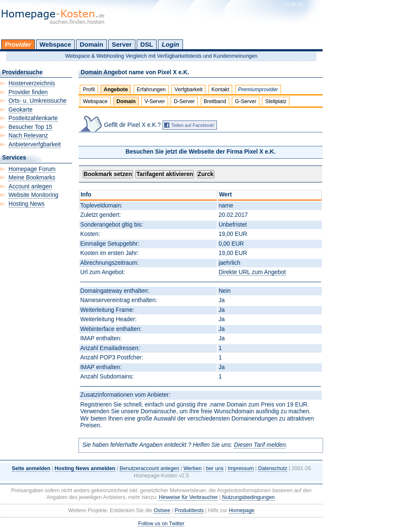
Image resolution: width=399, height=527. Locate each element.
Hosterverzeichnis (31, 83)
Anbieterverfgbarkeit (34, 144)
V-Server (154, 101)
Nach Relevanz (28, 135)
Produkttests (189, 510)
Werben (192, 468)
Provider (18, 44)
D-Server (184, 101)
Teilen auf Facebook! (193, 125)
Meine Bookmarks (31, 177)
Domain (91, 44)
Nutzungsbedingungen (248, 497)
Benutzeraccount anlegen (149, 468)
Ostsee (162, 510)
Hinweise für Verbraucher (188, 497)
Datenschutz (272, 468)
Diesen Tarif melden (260, 445)
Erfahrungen (151, 90)
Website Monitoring (33, 195)
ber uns (214, 468)
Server (122, 44)
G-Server (245, 101)
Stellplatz (276, 101)
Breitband (215, 101)
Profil (89, 90)
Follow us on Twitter (161, 524)
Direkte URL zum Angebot (252, 272)
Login (170, 44)
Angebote (116, 90)
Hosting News (26, 204)
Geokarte (20, 110)
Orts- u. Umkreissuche (37, 101)
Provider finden (28, 92)
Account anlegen (30, 186)
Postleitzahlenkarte (33, 118)
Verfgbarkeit (188, 90)
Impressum (241, 468)
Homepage (242, 510)
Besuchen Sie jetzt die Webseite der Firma (201, 152)
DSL (146, 44)
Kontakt (220, 90)
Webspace (55, 44)
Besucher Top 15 (30, 127)
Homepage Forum (32, 169)
